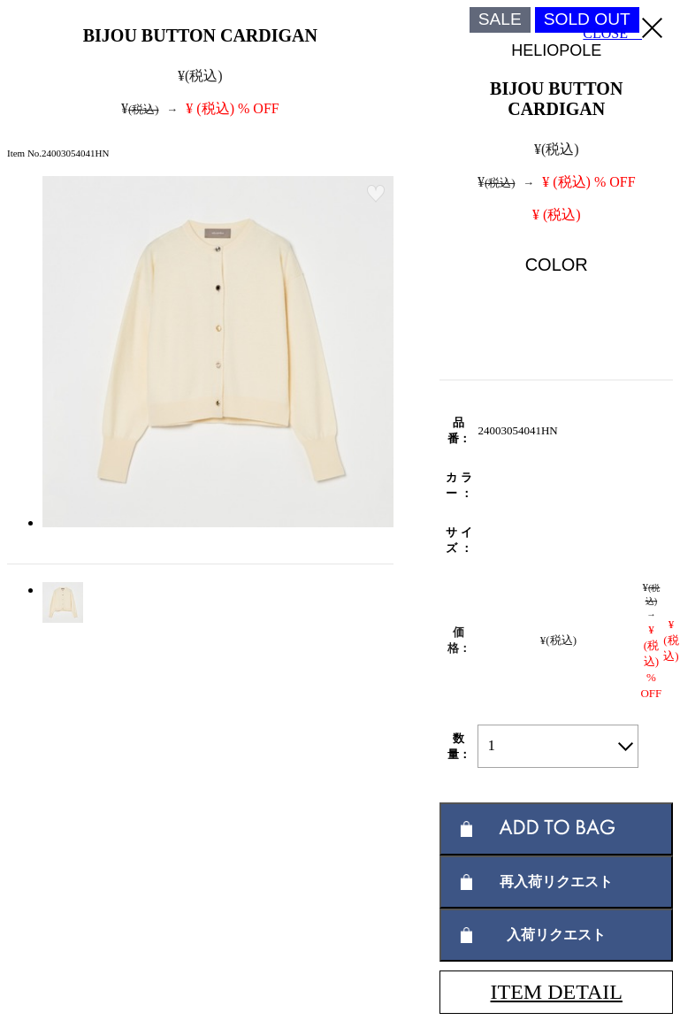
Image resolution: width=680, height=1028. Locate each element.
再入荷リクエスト (556, 881)
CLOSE (622, 29)
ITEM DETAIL (557, 991)
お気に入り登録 (376, 194)
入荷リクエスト (556, 934)
